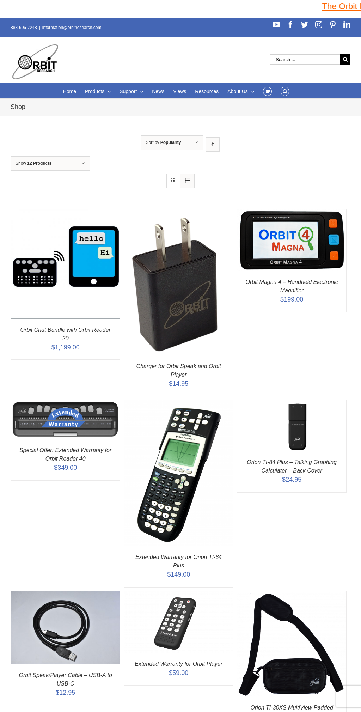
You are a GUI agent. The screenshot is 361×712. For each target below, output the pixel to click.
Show (33, 163)
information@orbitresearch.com (72, 27)
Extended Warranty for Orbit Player (178, 664)
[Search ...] (305, 59)
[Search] (285, 90)
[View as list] (187, 181)
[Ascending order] (213, 144)
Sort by (163, 142)
